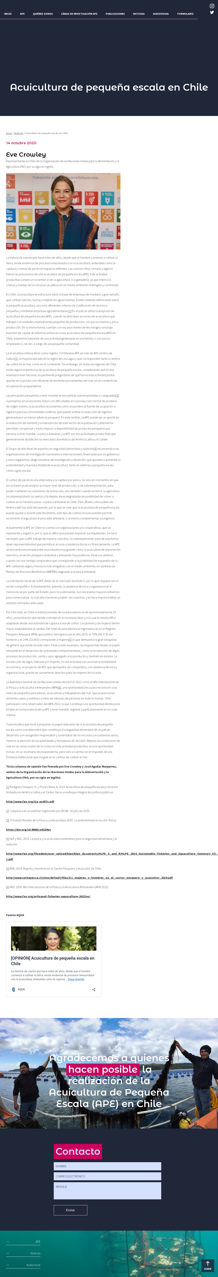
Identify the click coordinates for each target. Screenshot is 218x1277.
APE (22, 13)
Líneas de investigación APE (79, 13)
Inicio (8, 13)
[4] (95, 449)
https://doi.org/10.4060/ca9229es (28, 829)
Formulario (185, 13)
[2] (16, 358)
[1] (69, 311)
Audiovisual (161, 13)
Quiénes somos (43, 13)
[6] (59, 687)
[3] (117, 395)
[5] (70, 639)
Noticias (139, 13)
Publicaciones (115, 13)
